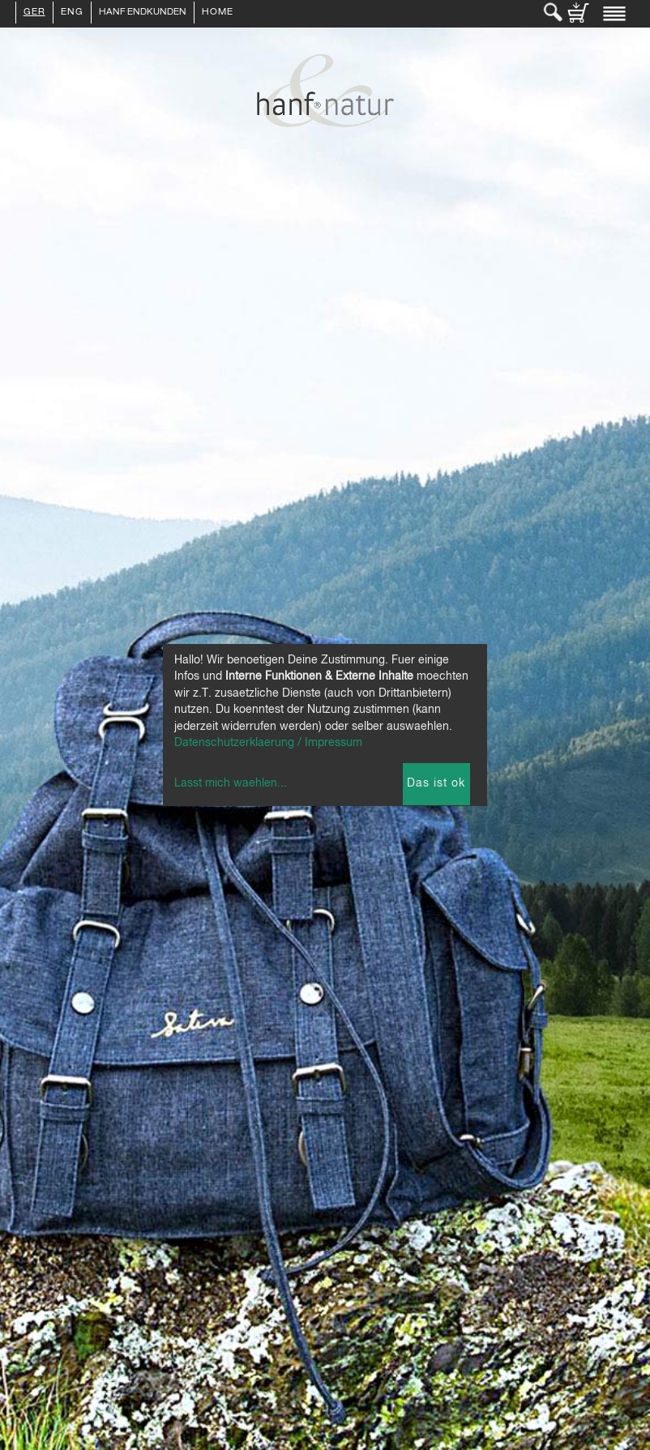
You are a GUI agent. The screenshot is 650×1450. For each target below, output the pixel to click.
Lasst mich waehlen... (230, 783)
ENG (72, 13)
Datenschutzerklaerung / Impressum (268, 742)
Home (217, 13)
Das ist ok (436, 783)
